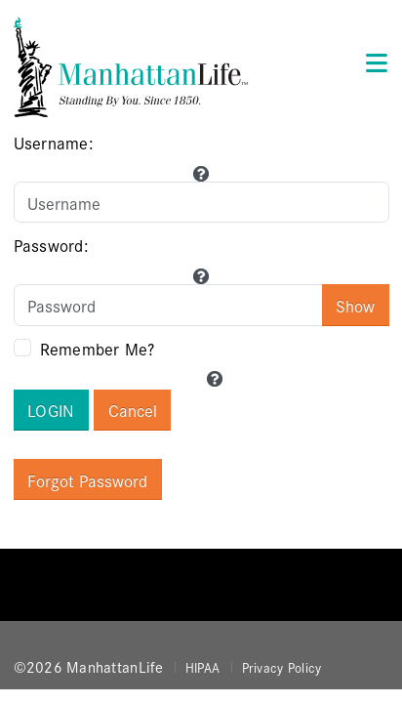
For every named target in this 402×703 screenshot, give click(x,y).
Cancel (132, 409)
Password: (51, 244)
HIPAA (202, 667)
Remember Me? (97, 348)
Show (355, 305)
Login (51, 409)
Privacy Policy (282, 667)
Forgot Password (87, 480)
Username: (54, 142)
